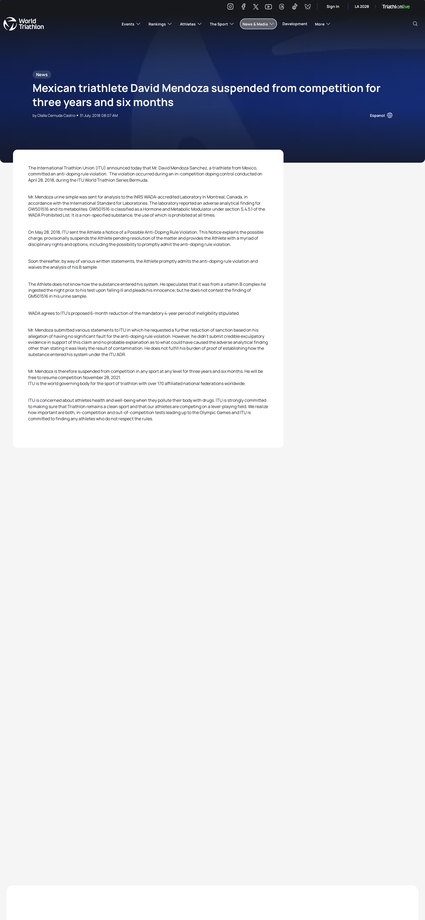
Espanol (377, 115)
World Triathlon (23, 24)
